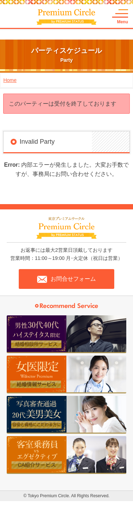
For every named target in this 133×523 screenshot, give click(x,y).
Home (9, 80)
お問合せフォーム (66, 279)
